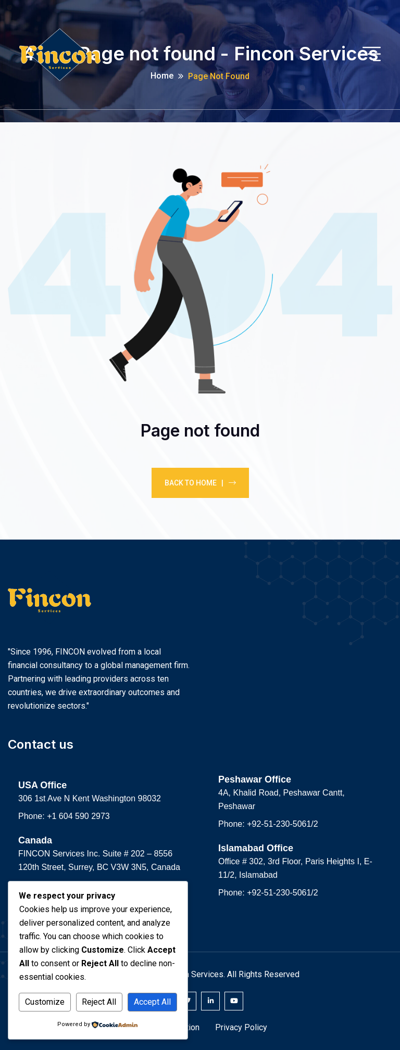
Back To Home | (200, 483)
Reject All (99, 1002)
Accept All (152, 1002)
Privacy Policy (241, 1027)
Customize (45, 1002)
